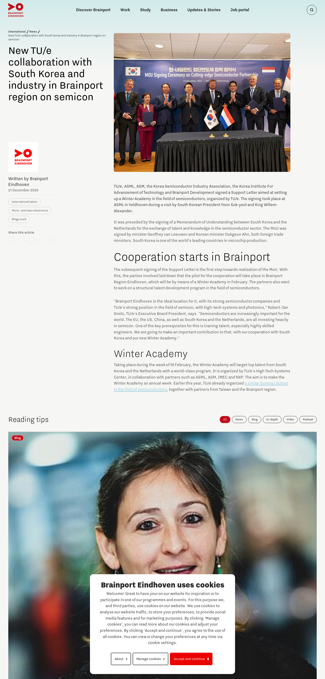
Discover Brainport (27, 594)
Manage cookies (148, 659)
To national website (291, 624)
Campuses (227, 613)
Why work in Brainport (79, 613)
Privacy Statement (258, 663)
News (33, 31)
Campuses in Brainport (27, 613)
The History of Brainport (27, 604)
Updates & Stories (204, 10)
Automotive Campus (21, 619)
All (225, 419)
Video (290, 419)
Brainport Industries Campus (27, 624)
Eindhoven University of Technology (23, 643)
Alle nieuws (294, 535)
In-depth (272, 419)
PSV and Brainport (76, 594)
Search (279, 614)
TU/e (222, 635)
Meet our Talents (75, 642)
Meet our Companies (78, 621)
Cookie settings (303, 663)
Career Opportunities (236, 594)
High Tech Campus (231, 641)
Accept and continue (189, 659)
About (119, 659)
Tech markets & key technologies (77, 631)
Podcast (308, 419)
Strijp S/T (14, 635)
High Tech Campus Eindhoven (27, 630)
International (17, 31)
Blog (255, 419)
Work (66, 602)
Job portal (239, 10)
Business (169, 10)
